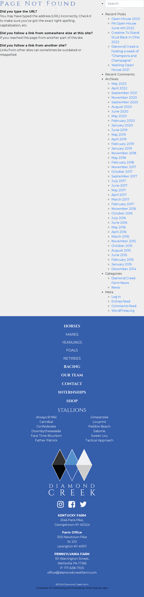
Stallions (72, 410)
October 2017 (122, 172)
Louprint (99, 422)
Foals (72, 350)
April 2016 (118, 232)
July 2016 (118, 218)
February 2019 (122, 144)
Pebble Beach (99, 426)
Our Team (72, 375)
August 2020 (121, 107)
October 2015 (121, 246)
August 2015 (121, 250)
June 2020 (119, 111)
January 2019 (121, 148)
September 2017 (124, 176)
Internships (72, 392)
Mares (72, 334)
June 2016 (119, 222)
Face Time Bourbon (46, 436)
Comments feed (123, 306)
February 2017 (122, 204)
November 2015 (123, 241)
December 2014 (123, 269)
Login (105, 587)
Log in (116, 297)
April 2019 (119, 139)
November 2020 (124, 97)
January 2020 (122, 125)
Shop (72, 401)
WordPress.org (123, 310)
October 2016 (121, 213)
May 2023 (119, 84)
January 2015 (121, 264)
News (115, 287)
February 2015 (122, 260)
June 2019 (119, 130)
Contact (72, 383)
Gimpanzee (99, 417)
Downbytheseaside (46, 431)
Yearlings (72, 342)
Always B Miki (46, 417)
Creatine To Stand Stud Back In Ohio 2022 (125, 37)
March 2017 (120, 199)
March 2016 (120, 236)
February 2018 (122, 162)
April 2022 (119, 88)
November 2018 (123, 153)
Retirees (72, 358)
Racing (72, 366)
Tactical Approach (99, 440)
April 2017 (119, 195)
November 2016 (123, 209)
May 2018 (118, 158)
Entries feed (120, 301)
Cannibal (46, 422)
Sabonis (99, 431)
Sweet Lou (99, 436)
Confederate (46, 426)
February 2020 (123, 121)
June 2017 (119, 185)
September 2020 (124, 102)
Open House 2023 (125, 19)
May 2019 (118, 134)
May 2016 (118, 227)
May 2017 (118, 190)
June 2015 (119, 255)
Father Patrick (46, 440)
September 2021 (124, 93)
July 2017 (118, 181)
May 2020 (119, 116)
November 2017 (123, 167)
